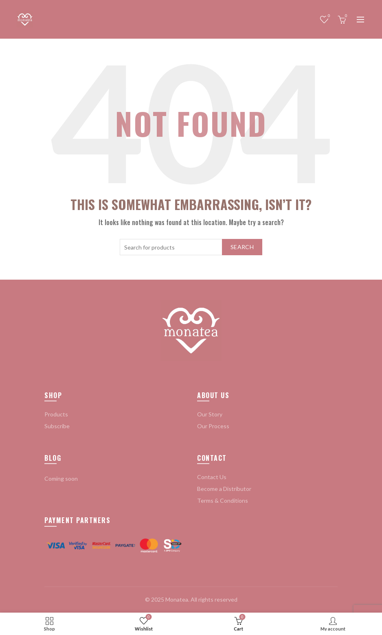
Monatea (176, 599)
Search (242, 246)
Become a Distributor (224, 488)
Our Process (213, 426)
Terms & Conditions (222, 500)
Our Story (209, 414)
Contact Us (211, 476)
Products (56, 414)
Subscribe (57, 426)
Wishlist (328, 16)
